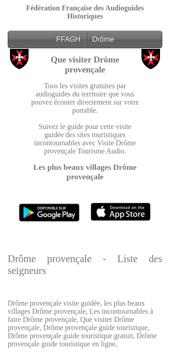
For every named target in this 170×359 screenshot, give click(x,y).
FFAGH (68, 39)
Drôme (103, 39)
